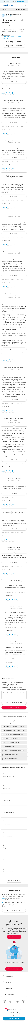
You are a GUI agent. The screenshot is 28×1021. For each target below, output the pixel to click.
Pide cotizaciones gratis (14, 968)
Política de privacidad (14, 1014)
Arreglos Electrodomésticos (11, 742)
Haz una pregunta (21, 9)
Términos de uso (13, 1012)
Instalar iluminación (9, 746)
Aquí (3, 902)
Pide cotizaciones (14, 1018)
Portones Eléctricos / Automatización (14, 726)
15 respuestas (5, 35)
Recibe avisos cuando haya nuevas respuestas (12, 37)
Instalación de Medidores (11, 754)
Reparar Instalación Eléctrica (11, 738)
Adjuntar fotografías (14, 703)
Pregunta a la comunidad (14, 45)
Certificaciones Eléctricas (10, 758)
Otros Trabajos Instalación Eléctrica (13, 734)
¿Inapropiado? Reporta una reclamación (12, 85)
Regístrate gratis (14, 937)
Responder (14, 81)
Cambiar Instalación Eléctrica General (14, 750)
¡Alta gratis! (20, 1)
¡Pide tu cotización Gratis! (14, 910)
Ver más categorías (14, 880)
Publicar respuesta (14, 707)
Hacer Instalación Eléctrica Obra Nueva (14, 730)
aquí (3, 898)
